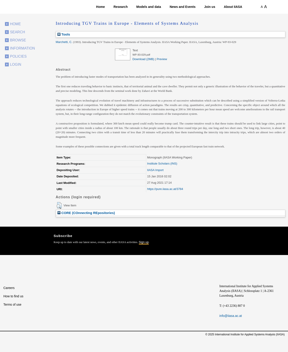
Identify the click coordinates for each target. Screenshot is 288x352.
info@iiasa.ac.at (230, 316)
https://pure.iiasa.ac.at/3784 (165, 189)
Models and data (148, 7)
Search (17, 32)
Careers (9, 288)
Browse (18, 40)
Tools (63, 34)
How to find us (13, 296)
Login (15, 64)
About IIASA (233, 7)
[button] (59, 205)
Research (120, 7)
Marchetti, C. (64, 42)
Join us (209, 7)
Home (100, 7)
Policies (18, 56)
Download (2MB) (143, 59)
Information (22, 48)
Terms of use (12, 304)
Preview (162, 59)
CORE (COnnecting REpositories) (86, 213)
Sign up (144, 242)
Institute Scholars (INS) (162, 163)
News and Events (183, 7)
